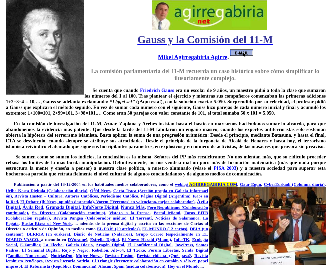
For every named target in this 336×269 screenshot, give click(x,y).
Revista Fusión (119, 255)
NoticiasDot (62, 255)
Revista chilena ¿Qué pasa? (164, 255)
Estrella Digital (104, 239)
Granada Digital (63, 207)
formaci (201, 190)
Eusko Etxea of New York (46, 223)
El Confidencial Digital (149, 244)
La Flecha (53, 244)
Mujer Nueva (89, 255)
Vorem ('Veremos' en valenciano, (127, 201)
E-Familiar (30, 244)
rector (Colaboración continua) (74, 212)
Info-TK (181, 239)
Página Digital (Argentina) (165, 195)
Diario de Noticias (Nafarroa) (103, 234)
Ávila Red (32, 207)
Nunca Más (133, 207)
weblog (206, 184)
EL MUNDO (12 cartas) (164, 228)
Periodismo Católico (119, 195)
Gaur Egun (250, 184)
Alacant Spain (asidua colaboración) (131, 266)
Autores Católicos (81, 195)
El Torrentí (141, 218)
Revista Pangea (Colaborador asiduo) (89, 218)
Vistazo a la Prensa (129, 212)
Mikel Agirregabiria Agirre (192, 57)
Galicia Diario (79, 244)
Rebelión (100, 250)
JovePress (184, 244)
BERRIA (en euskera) (48, 234)
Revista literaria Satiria (67, 260)
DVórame (77, 239)
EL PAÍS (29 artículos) (118, 228)
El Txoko (136, 250)
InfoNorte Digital (100, 207)
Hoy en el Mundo (184, 266)
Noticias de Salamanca (177, 218)
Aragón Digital (110, 244)
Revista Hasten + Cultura (38, 195)
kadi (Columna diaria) (303, 184)
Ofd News (100, 190)
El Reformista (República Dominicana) (60, 266)
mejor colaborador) (176, 201)
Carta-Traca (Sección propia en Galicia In (153, 190)
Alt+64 (117, 250)
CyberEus (273, 184)
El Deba (27, 201)
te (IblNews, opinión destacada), (65, 201)
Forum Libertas (163, 250)
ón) (9, 195)
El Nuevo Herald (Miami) (146, 239)
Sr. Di (38, 212)
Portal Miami (167, 212)
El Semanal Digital (40, 250)
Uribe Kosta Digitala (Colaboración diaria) (47, 190)
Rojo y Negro (75, 250)
